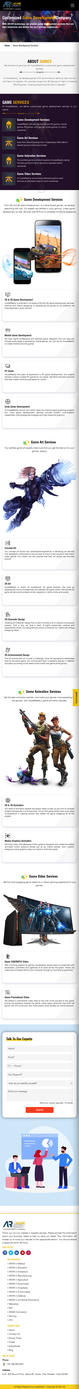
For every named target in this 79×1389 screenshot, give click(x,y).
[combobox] (9, 1066)
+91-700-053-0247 (12, 1364)
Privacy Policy (14, 1338)
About (11, 1330)
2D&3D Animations (17, 1312)
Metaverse (12, 1304)
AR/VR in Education (17, 1267)
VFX (10, 1320)
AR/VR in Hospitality (17, 1288)
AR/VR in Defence (16, 1296)
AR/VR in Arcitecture (17, 1271)
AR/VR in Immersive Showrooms (23, 1300)
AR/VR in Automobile (18, 1283)
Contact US (13, 1334)
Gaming (11, 1316)
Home (7, 45)
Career (11, 1342)
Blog (10, 1350)
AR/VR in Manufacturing (19, 1275)
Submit (39, 1110)
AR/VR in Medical (16, 1263)
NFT (10, 1308)
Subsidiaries (13, 1346)
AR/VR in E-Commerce (18, 1292)
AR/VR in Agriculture (17, 1279)
